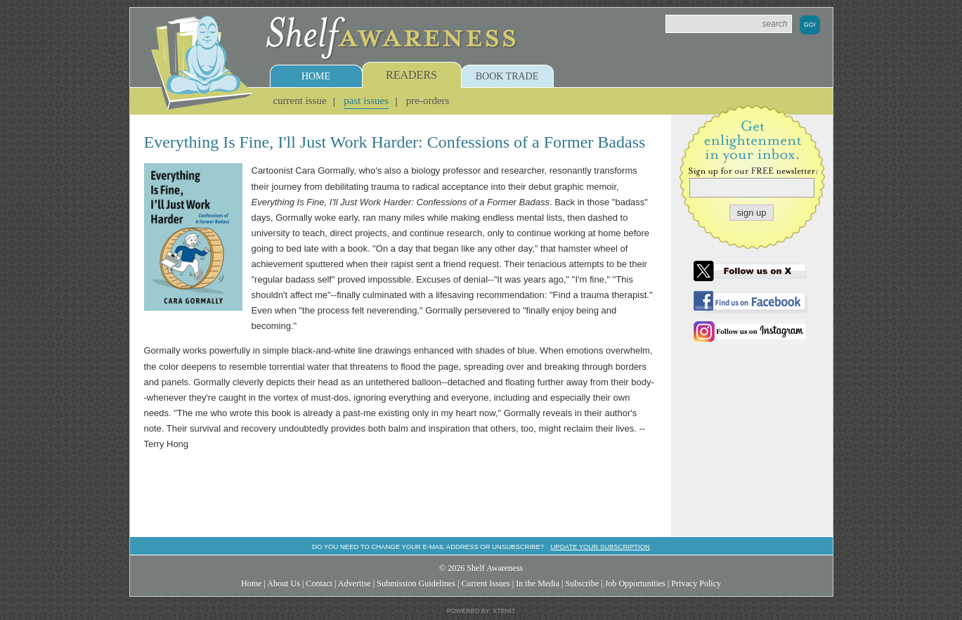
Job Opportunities (635, 583)
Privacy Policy (696, 583)
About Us (283, 583)
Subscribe (582, 583)
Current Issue (299, 100)
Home (315, 76)
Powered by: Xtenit (481, 610)
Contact (319, 583)
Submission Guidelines (416, 583)
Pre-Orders (428, 100)
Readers (411, 75)
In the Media (537, 583)
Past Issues (366, 100)
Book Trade (507, 76)
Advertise (354, 583)
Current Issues (485, 583)
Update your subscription (599, 546)
